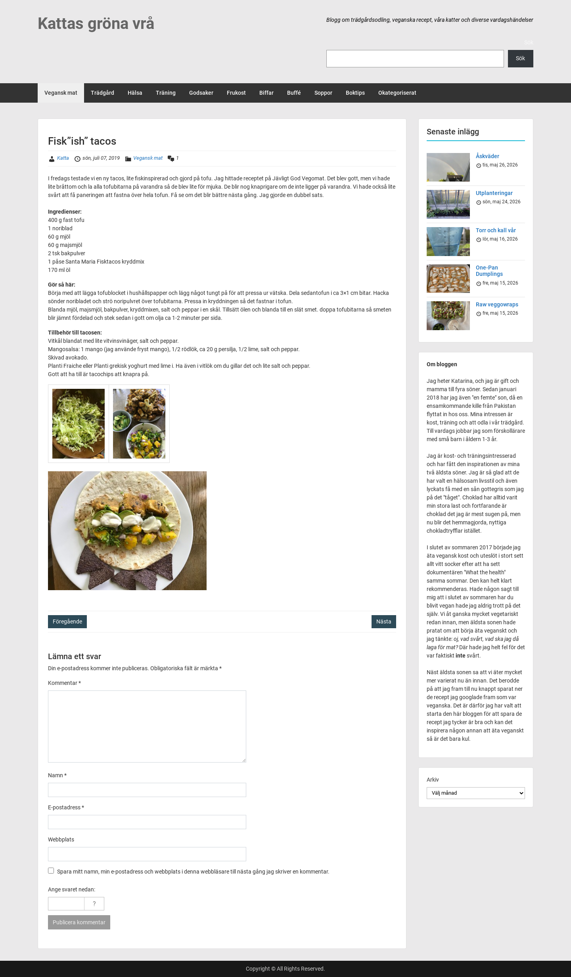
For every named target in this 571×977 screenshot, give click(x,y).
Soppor (323, 93)
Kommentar (64, 683)
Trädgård (102, 93)
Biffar (266, 93)
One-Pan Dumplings (489, 270)
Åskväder (487, 156)
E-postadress (66, 807)
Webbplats (61, 839)
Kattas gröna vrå (96, 23)
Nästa (383, 621)
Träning (166, 93)
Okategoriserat (397, 93)
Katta (63, 158)
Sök (528, 42)
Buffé (294, 93)
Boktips (355, 93)
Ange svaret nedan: (71, 889)
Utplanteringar (494, 193)
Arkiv (433, 779)
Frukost (236, 93)
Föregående (67, 621)
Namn (57, 775)
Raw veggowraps (497, 304)
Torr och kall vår (496, 230)
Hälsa (135, 93)
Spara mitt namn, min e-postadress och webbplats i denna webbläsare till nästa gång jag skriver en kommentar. (193, 871)
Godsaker (201, 93)
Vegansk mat (60, 93)
